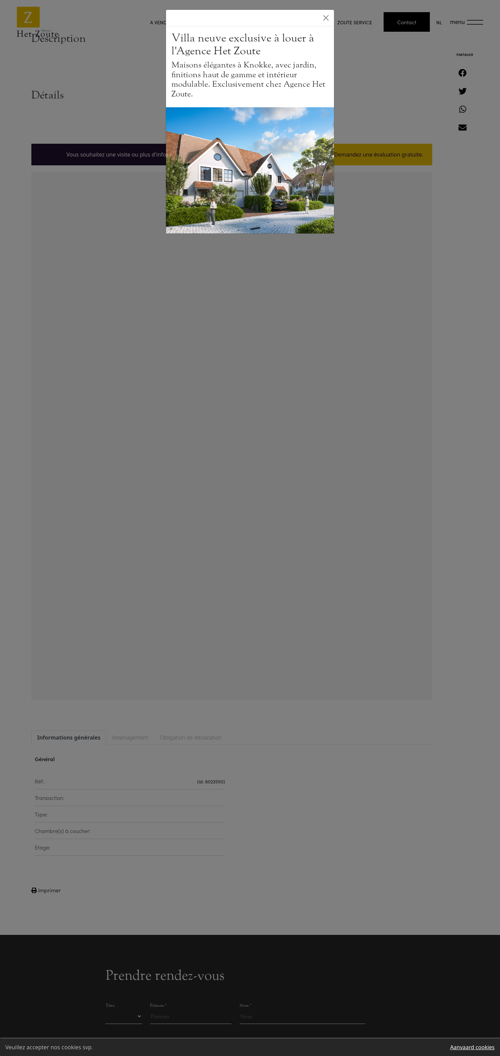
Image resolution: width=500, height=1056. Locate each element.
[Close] (326, 17)
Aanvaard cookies (472, 1047)
